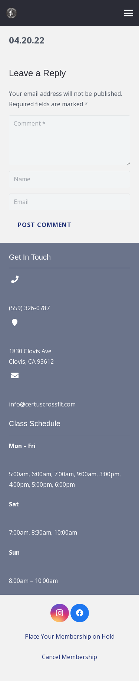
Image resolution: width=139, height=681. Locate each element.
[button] (128, 13)
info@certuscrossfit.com (42, 404)
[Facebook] (79, 613)
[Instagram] (59, 613)
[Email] (69, 202)
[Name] (69, 179)
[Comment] (69, 140)
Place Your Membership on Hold (70, 636)
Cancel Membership (69, 657)
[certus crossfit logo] (11, 13)
